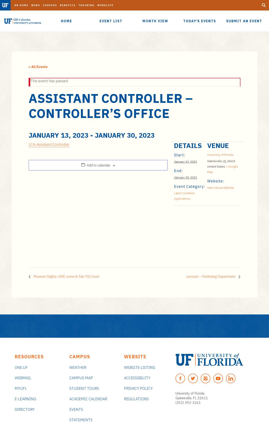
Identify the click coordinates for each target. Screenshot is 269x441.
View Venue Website (220, 188)
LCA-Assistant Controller (49, 144)
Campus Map (81, 378)
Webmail (23, 378)
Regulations (136, 399)
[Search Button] (263, 5)
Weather (77, 367)
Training (86, 5)
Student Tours (84, 388)
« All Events (38, 67)
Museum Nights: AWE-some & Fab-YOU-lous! (66, 276)
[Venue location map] (196, 234)
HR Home (21, 5)
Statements (80, 419)
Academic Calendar (88, 399)
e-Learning (25, 399)
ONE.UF (21, 367)
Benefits (67, 5)
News (35, 5)
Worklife (105, 5)
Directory (25, 409)
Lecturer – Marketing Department (211, 276)
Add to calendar (98, 165)
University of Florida (220, 155)
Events (76, 409)
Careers (50, 5)
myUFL (21, 388)
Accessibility (137, 378)
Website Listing (139, 367)
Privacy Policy (138, 388)
